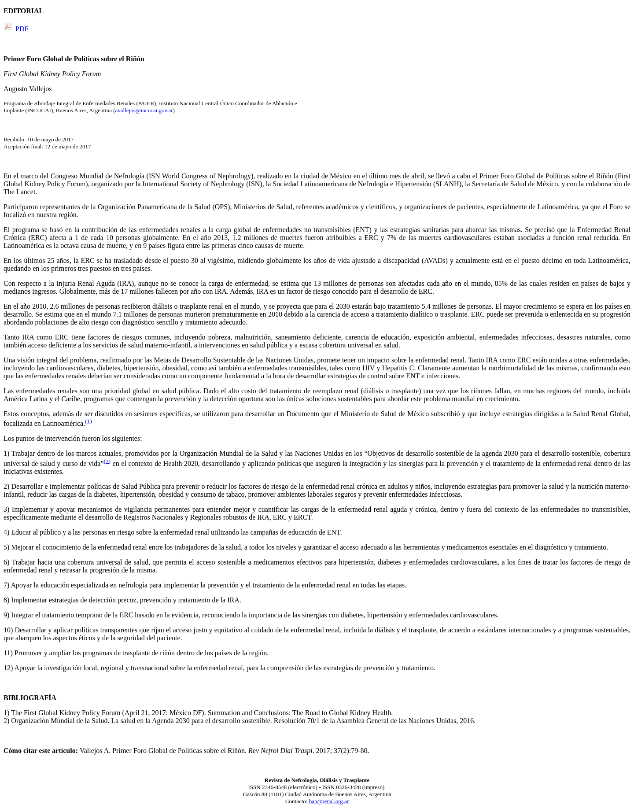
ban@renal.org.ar (329, 801)
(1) (88, 421)
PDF (21, 29)
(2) (107, 461)
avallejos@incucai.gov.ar (144, 110)
